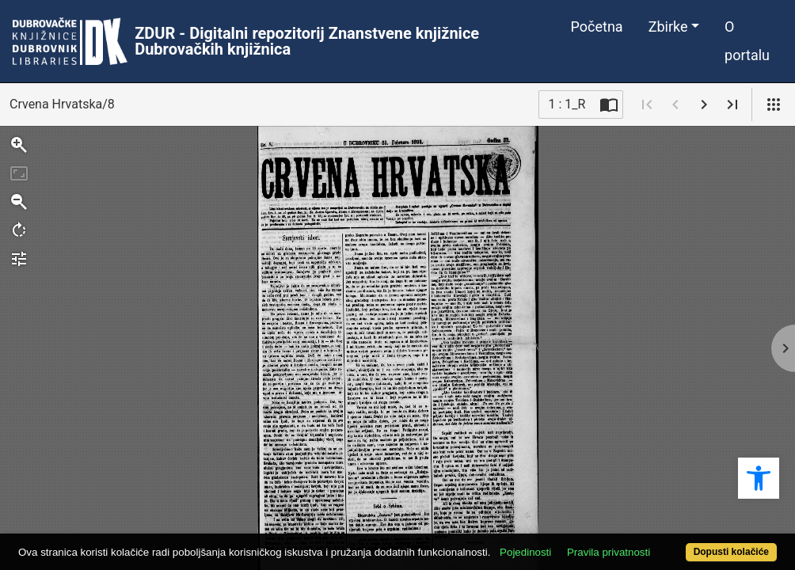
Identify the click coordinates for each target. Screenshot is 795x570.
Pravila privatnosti (648, 524)
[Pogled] (773, 104)
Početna (597, 26)
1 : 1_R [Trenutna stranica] (567, 104)
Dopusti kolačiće (687, 543)
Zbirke (668, 26)
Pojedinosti (565, 524)
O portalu (747, 40)
